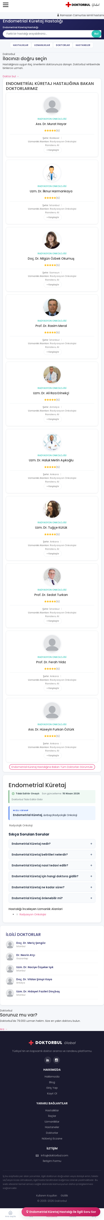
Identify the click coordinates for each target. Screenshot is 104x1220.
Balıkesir (54, 138)
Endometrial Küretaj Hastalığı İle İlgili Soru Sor (61, 1212)
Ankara (54, 474)
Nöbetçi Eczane (52, 1138)
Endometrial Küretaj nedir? (52, 843)
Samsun (54, 272)
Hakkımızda (52, 1076)
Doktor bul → (11, 76)
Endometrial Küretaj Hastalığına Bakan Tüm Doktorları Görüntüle (52, 767)
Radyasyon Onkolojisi (52, 118)
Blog (52, 1082)
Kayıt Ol (52, 1093)
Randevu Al (52, 145)
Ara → (3, 1029)
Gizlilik (64, 1195)
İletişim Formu (52, 1161)
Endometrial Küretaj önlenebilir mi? (52, 898)
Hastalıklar (20, 45)
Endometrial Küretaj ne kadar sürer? (52, 887)
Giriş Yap (52, 1088)
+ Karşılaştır (52, 150)
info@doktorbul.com (52, 1155)
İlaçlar (52, 1116)
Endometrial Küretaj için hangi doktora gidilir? (52, 876)
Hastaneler (83, 45)
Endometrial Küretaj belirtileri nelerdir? (52, 854)
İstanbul (54, 205)
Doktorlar (63, 45)
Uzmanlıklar (42, 45)
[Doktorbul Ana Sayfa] (83, 4)
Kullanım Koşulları (46, 1195)
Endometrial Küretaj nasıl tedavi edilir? (52, 865)
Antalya (54, 407)
